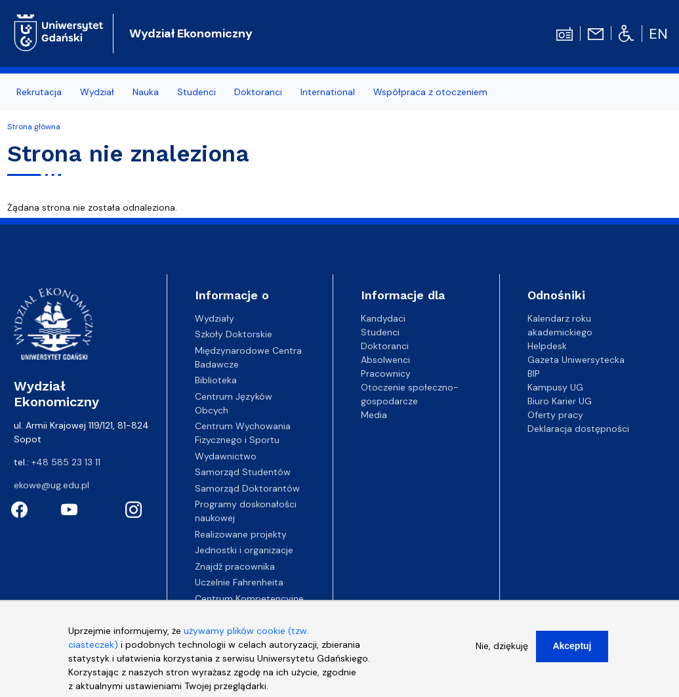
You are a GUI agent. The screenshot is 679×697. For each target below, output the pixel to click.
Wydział (97, 92)
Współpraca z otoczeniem (430, 92)
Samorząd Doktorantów (247, 488)
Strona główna (33, 126)
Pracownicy (386, 373)
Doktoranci (258, 92)
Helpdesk (547, 346)
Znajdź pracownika (235, 566)
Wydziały (214, 318)
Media (374, 415)
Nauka (146, 92)
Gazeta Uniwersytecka (576, 360)
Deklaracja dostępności (578, 428)
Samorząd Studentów (243, 472)
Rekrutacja (39, 92)
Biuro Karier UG (559, 401)
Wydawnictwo (226, 456)
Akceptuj (571, 655)
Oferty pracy (555, 415)
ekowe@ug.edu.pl (51, 485)
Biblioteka (216, 380)
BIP (533, 373)
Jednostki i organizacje (244, 550)
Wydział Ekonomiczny (191, 33)
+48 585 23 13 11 (65, 462)
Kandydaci (383, 318)
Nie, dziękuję (502, 655)
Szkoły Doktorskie (233, 334)
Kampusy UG (555, 387)
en (658, 33)
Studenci (196, 92)
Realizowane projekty (241, 534)
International (327, 92)
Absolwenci (385, 360)
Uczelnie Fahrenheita (239, 582)
